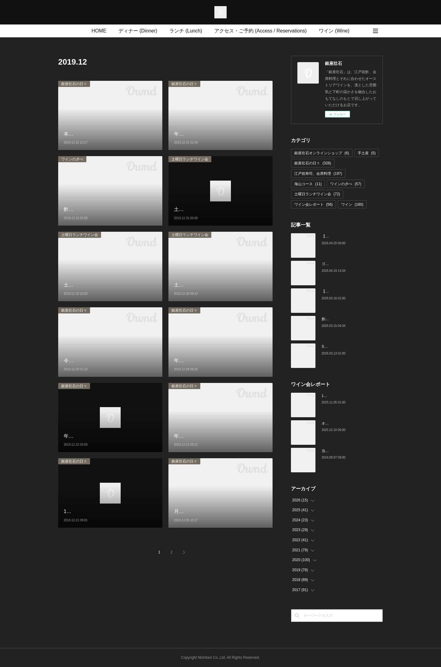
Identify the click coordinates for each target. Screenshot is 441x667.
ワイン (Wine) (334, 30)
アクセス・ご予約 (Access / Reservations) (260, 30)
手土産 (367, 153)
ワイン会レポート (313, 204)
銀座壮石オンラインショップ (321, 153)
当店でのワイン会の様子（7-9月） (350, 451)
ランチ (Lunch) (185, 30)
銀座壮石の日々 (74, 84)
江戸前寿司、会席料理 (318, 173)
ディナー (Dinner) (138, 30)
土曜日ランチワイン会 (190, 159)
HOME (99, 30)
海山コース (308, 184)
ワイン (352, 204)
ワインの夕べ (72, 159)
